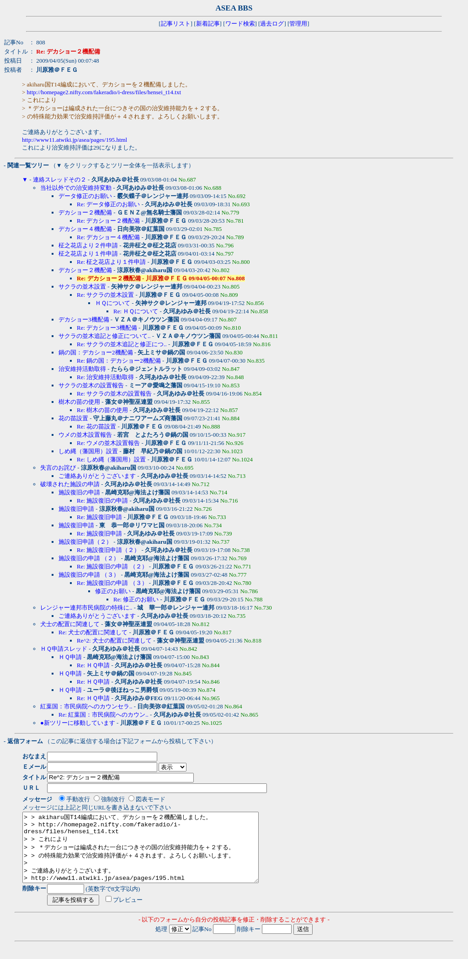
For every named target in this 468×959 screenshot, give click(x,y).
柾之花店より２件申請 (88, 245)
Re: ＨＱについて (135, 311)
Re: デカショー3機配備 (107, 327)
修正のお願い (113, 591)
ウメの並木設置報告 (85, 434)
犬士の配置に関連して (70, 624)
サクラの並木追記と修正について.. (104, 335)
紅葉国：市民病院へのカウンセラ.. (86, 706)
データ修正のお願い (85, 196)
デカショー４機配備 (85, 228)
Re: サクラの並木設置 (105, 294)
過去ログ (272, 23)
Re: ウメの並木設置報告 (108, 442)
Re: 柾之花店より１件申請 (111, 261)
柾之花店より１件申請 (88, 253)
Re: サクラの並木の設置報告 (114, 393)
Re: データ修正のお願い (108, 204)
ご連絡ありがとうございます (97, 475)
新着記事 (208, 23)
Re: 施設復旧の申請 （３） (112, 582)
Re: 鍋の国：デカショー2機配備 (119, 360)
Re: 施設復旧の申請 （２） (112, 566)
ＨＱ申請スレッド (63, 648)
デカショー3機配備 (83, 319)
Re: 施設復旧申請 (99, 517)
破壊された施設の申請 (70, 484)
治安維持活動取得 (82, 368)
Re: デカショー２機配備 (108, 220)
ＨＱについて (112, 303)
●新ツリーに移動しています (77, 722)
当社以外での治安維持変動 (76, 187)
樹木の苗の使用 (79, 401)
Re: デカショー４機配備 (108, 237)
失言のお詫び (58, 467)
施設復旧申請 (76, 508)
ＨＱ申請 (70, 657)
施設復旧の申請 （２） (88, 558)
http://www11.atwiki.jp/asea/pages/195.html (74, 139)
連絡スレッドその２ (59, 179)
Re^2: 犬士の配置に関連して (114, 640)
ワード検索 (240, 23)
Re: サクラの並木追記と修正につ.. (122, 344)
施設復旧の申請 (79, 492)
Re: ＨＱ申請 (93, 665)
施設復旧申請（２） (85, 541)
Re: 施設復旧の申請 (102, 500)
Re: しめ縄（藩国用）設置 (111, 459)
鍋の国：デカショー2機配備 (95, 352)
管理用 (298, 23)
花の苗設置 (73, 418)
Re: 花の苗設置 (96, 426)
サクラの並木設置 (82, 286)
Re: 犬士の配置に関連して (93, 632)
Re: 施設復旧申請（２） (108, 549)
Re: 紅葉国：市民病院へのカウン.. (103, 714)
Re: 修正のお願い (136, 599)
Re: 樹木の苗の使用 (102, 410)
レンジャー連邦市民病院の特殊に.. (86, 607)
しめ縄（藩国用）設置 (88, 451)
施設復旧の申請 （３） (88, 574)
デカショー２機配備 (85, 212)
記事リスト (176, 23)
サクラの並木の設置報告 (91, 385)
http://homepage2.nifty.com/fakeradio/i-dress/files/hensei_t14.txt (104, 92)
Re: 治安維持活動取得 (105, 377)
